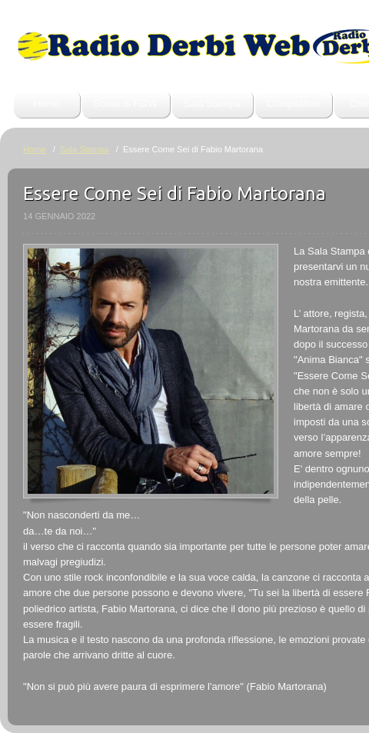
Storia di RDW (126, 103)
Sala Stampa (212, 103)
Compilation (293, 103)
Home (46, 103)
